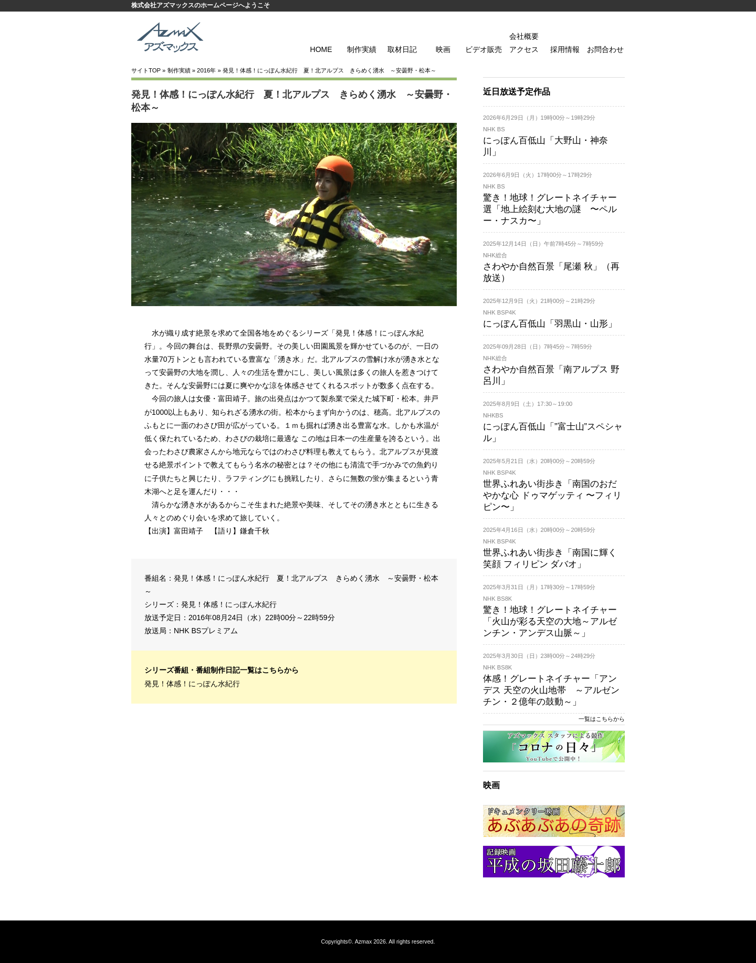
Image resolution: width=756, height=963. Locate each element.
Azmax (363, 941)
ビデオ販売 (483, 49)
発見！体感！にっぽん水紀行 (229, 604)
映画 (443, 49)
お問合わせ (605, 49)
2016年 (206, 70)
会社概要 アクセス (524, 43)
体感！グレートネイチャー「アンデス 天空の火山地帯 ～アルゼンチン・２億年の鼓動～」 (551, 690)
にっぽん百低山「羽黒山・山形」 (550, 324)
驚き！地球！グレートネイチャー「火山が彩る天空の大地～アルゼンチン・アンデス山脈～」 (550, 621)
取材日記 (402, 49)
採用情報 (565, 49)
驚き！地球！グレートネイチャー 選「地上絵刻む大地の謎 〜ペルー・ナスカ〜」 (550, 209)
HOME (321, 49)
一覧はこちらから (602, 719)
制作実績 (361, 49)
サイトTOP (146, 70)
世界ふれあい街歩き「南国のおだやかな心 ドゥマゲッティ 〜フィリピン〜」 (552, 495)
